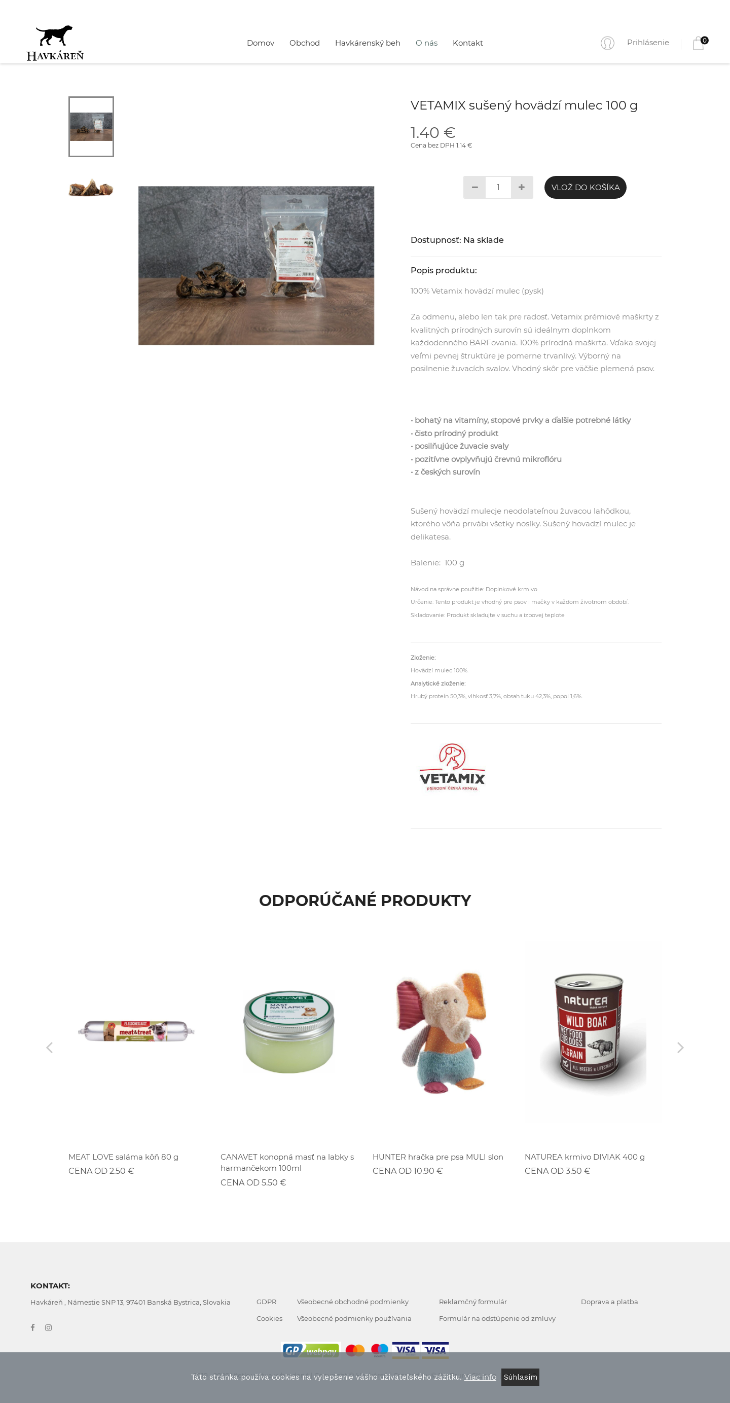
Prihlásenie (648, 42)
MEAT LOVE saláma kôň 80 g (123, 1157)
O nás (426, 43)
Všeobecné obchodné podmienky (353, 1302)
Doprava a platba (609, 1302)
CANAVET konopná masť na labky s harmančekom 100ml (287, 1162)
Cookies (269, 1318)
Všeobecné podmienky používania (354, 1318)
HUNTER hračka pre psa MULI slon (438, 1157)
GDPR (266, 1302)
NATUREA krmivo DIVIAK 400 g (585, 1157)
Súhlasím (520, 1377)
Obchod (304, 43)
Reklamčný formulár (473, 1302)
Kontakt (468, 43)
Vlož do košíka (586, 187)
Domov (260, 43)
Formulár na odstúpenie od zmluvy (497, 1318)
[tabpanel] (256, 265)
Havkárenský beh (367, 43)
